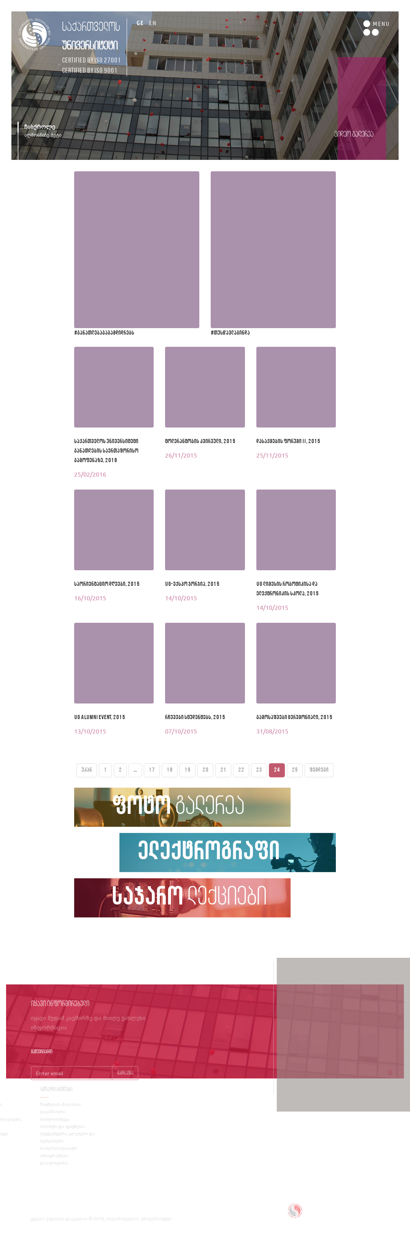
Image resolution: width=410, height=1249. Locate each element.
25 (295, 770)
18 (170, 770)
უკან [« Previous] (86, 770)
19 (187, 770)
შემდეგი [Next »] (319, 770)
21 (223, 770)
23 (259, 770)
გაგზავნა (125, 1083)
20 (205, 770)
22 (241, 770)
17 (152, 770)
